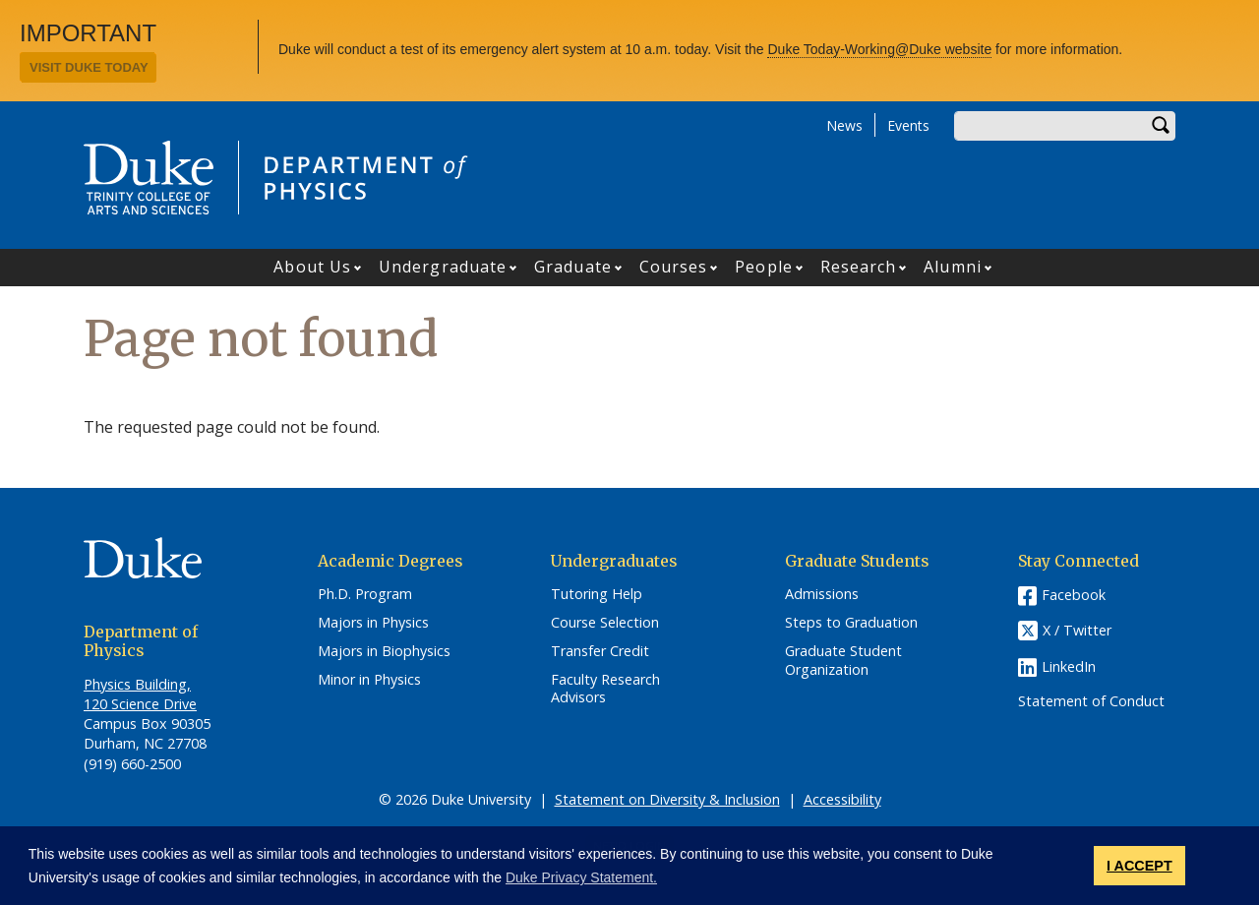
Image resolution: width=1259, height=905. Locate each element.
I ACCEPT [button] (1139, 866)
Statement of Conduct (1091, 701)
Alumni (953, 266)
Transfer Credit (600, 651)
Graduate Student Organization (843, 660)
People (764, 266)
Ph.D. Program (365, 594)
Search (1160, 126)
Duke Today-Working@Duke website (879, 49)
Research (858, 266)
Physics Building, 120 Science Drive (140, 694)
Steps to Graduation (851, 623)
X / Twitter (1077, 631)
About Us (312, 266)
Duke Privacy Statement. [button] (581, 877)
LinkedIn (1069, 666)
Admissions (822, 594)
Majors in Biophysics (384, 651)
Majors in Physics (373, 623)
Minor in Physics (369, 680)
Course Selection (605, 623)
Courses (673, 266)
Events (908, 125)
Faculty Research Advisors (605, 689)
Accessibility (842, 799)
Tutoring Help (596, 594)
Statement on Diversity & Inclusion (667, 799)
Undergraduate (443, 266)
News (844, 125)
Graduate (573, 266)
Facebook (1074, 594)
